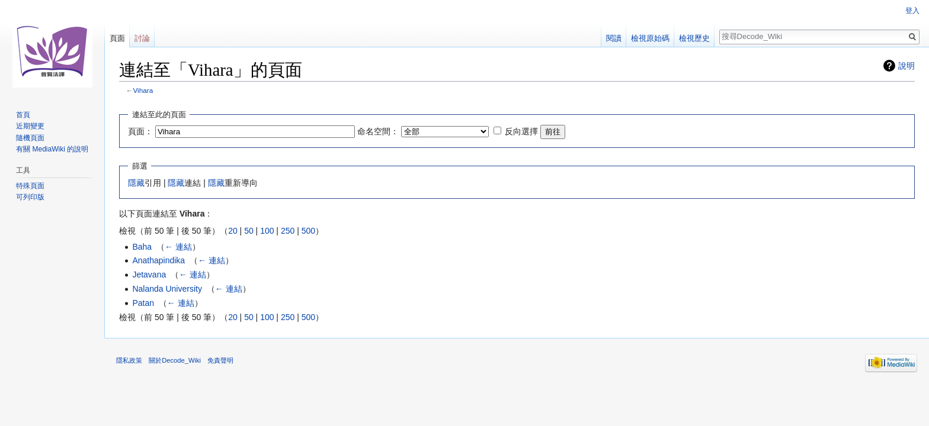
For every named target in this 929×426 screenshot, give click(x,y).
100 (267, 230)
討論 (142, 38)
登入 (912, 11)
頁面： (140, 131)
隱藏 (136, 183)
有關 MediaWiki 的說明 (52, 149)
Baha (142, 246)
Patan (143, 303)
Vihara (143, 90)
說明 (906, 65)
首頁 (23, 115)
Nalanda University (167, 288)
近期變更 (30, 126)
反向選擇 (521, 131)
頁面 (117, 38)
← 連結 (178, 246)
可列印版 (30, 197)
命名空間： (378, 131)
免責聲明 (220, 360)
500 (308, 230)
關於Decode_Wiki (175, 360)
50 (249, 230)
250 (287, 230)
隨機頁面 (30, 138)
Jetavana (149, 274)
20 (233, 230)
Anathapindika (158, 260)
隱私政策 (129, 360)
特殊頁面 (30, 186)
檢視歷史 (694, 38)
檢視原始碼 (650, 38)
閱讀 (614, 38)
